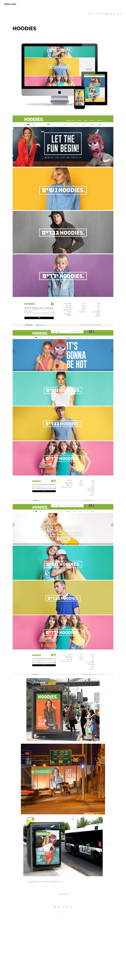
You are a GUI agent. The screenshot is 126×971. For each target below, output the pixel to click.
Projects (91, 14)
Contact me (101, 14)
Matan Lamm (10, 4)
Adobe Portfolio (66, 912)
